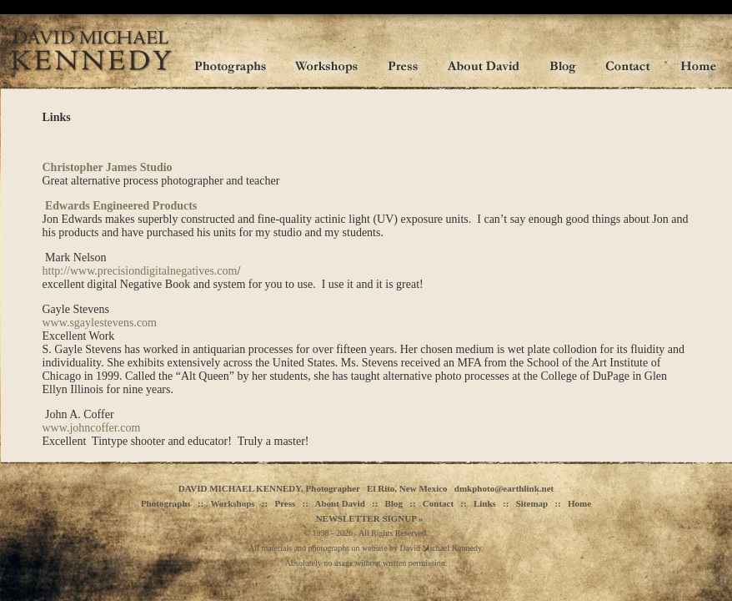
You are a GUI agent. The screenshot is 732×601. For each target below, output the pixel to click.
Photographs (166, 503)
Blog (394, 503)
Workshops (232, 503)
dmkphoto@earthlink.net (504, 488)
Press (284, 503)
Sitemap (532, 503)
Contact (438, 503)
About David (340, 503)
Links (485, 503)
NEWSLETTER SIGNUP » (370, 518)
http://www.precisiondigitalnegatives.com (140, 271)
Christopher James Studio (108, 167)
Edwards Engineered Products (121, 205)
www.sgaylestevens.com (100, 322)
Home (579, 503)
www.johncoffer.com (92, 428)
